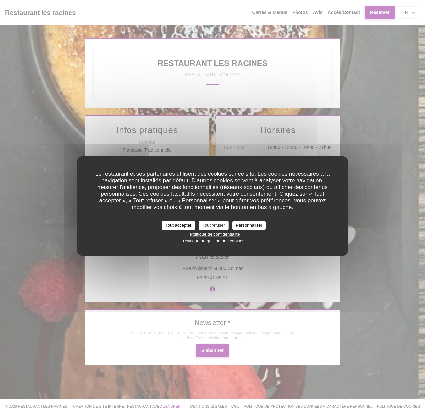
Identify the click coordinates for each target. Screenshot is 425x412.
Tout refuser (213, 225)
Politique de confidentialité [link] (215, 234)
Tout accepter (178, 225)
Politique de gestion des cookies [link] (214, 241)
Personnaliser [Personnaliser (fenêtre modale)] (249, 225)
